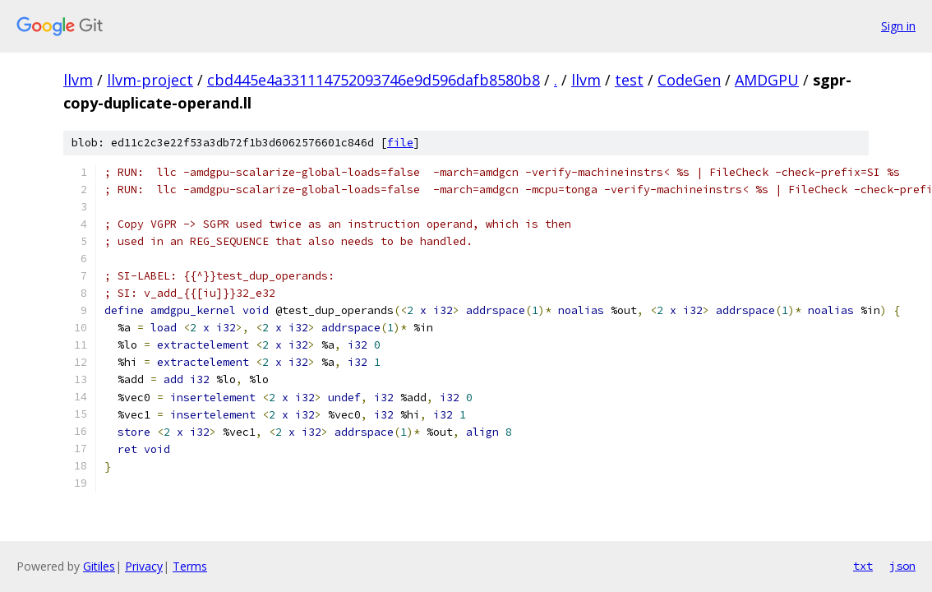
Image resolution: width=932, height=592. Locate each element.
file (400, 143)
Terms (190, 566)
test (629, 80)
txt (863, 565)
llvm (78, 80)
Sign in (898, 26)
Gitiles (99, 566)
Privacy (144, 566)
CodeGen (689, 80)
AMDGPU (767, 80)
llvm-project (150, 80)
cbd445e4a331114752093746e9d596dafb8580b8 (373, 80)
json (902, 565)
